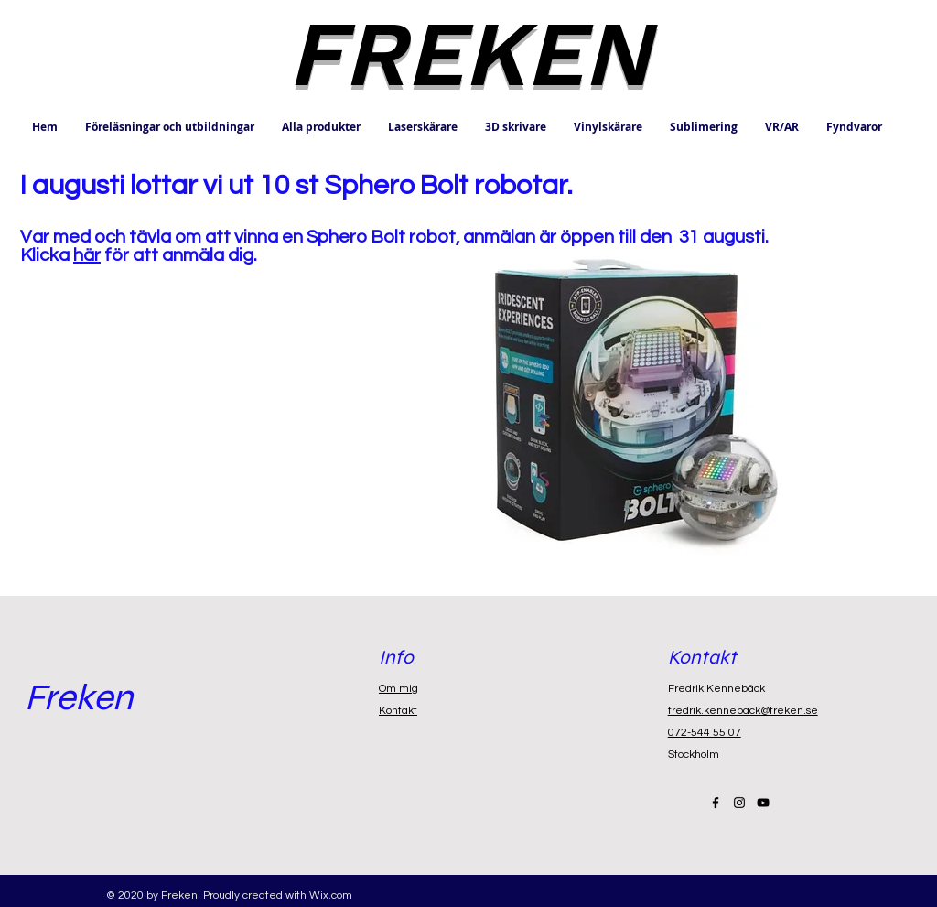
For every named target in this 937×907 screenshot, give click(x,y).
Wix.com (330, 896)
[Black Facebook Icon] (715, 802)
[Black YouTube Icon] (763, 802)
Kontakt (398, 711)
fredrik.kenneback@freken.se (743, 711)
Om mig (398, 689)
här (87, 255)
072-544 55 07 (704, 733)
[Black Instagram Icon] (739, 802)
